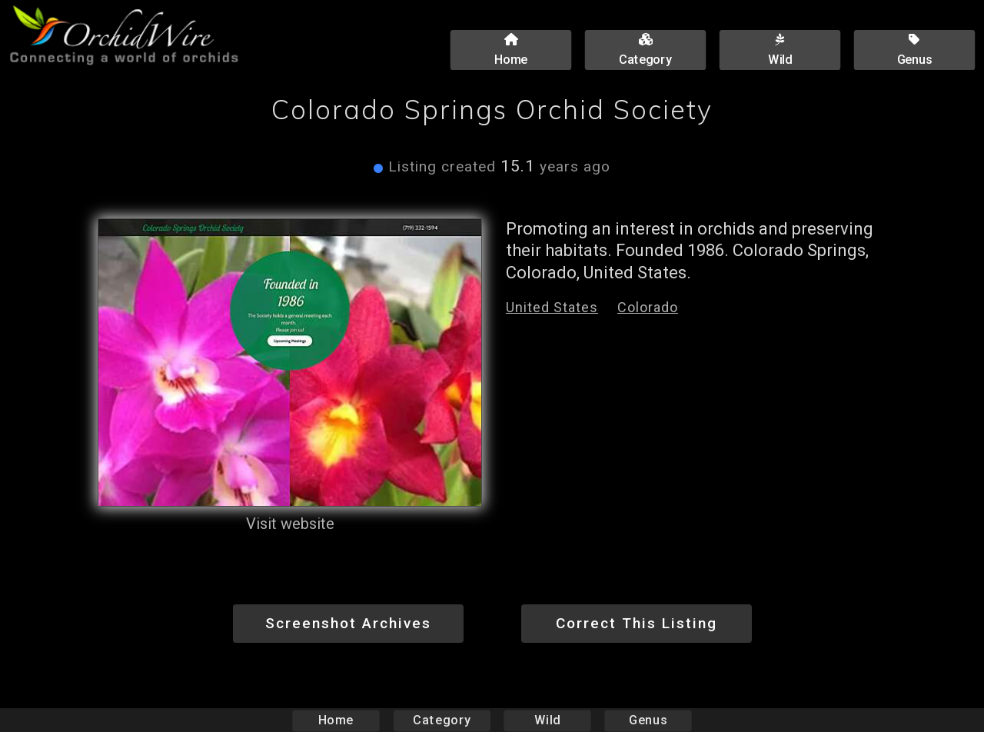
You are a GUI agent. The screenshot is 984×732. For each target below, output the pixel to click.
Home (336, 720)
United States (552, 307)
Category (442, 720)
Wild (547, 720)
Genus (647, 720)
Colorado (647, 307)
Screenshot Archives (348, 623)
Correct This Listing (636, 623)
